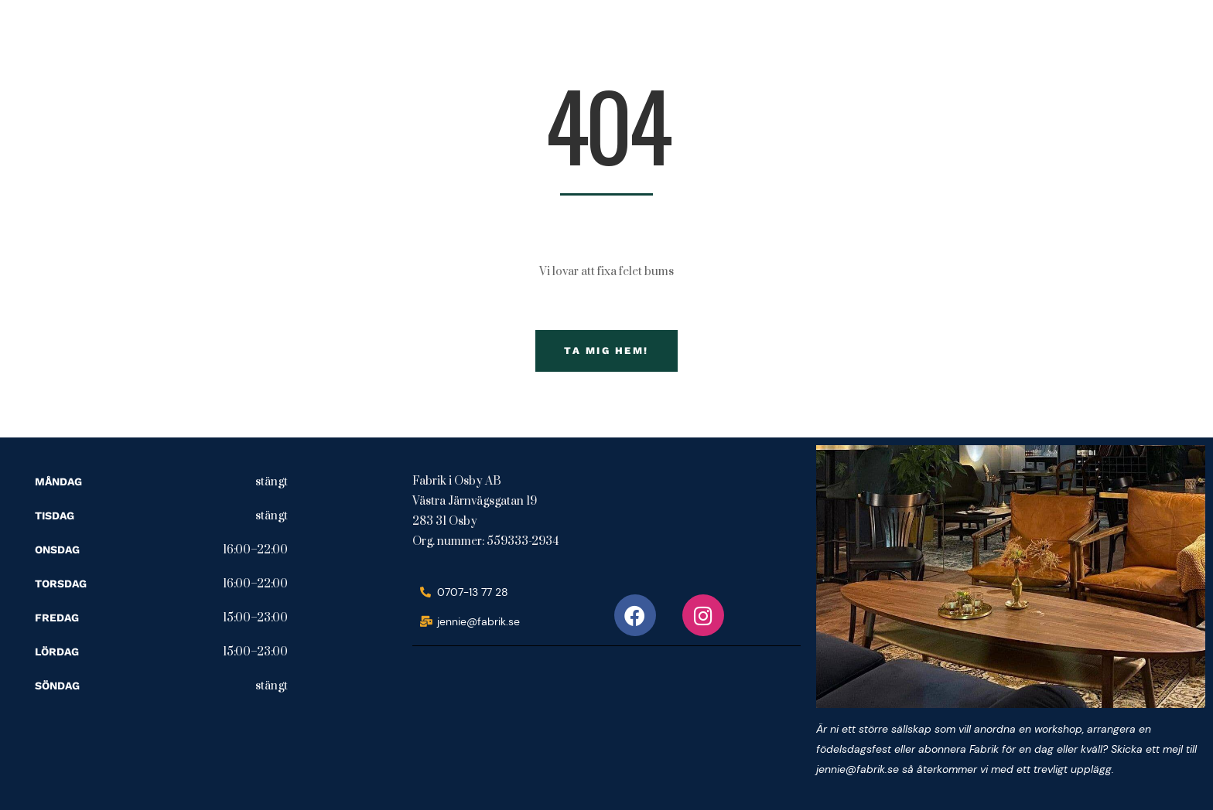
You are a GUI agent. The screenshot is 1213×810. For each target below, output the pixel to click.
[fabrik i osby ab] (528, 720)
